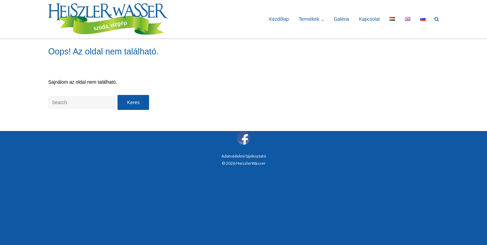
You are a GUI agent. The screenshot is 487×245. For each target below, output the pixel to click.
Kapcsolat (369, 19)
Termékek (309, 19)
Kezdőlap (279, 19)
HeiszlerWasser (251, 163)
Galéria (341, 19)
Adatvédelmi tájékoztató (243, 156)
